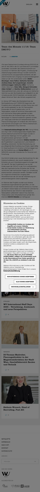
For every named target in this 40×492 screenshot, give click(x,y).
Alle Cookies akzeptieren (25, 281)
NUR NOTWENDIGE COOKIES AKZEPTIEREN (20, 276)
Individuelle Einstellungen (21, 286)
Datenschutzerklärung (11, 271)
